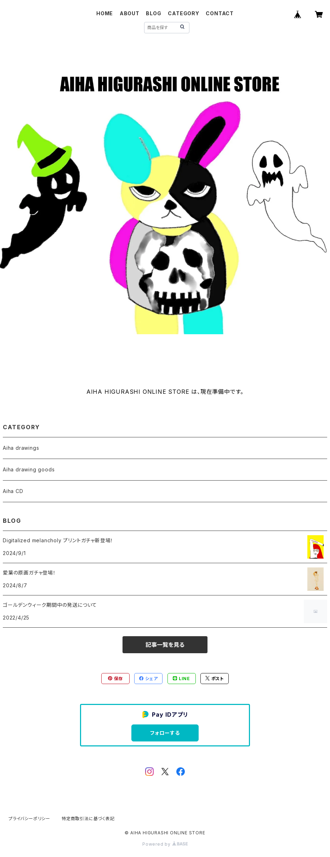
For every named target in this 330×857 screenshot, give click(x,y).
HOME (104, 13)
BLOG (153, 13)
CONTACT (220, 13)
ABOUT (130, 13)
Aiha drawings (21, 448)
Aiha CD (13, 491)
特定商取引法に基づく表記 (88, 818)
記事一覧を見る (165, 644)
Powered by (165, 844)
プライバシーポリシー (29, 818)
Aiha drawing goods (29, 469)
